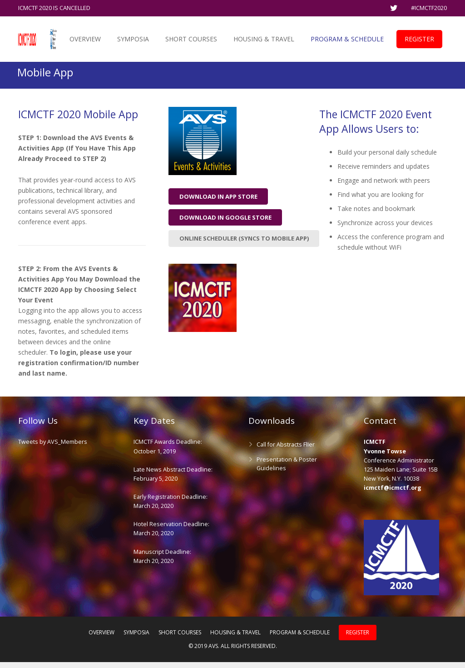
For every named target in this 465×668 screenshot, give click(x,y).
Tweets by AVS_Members (52, 448)
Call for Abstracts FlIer (286, 451)
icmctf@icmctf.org (392, 493)
